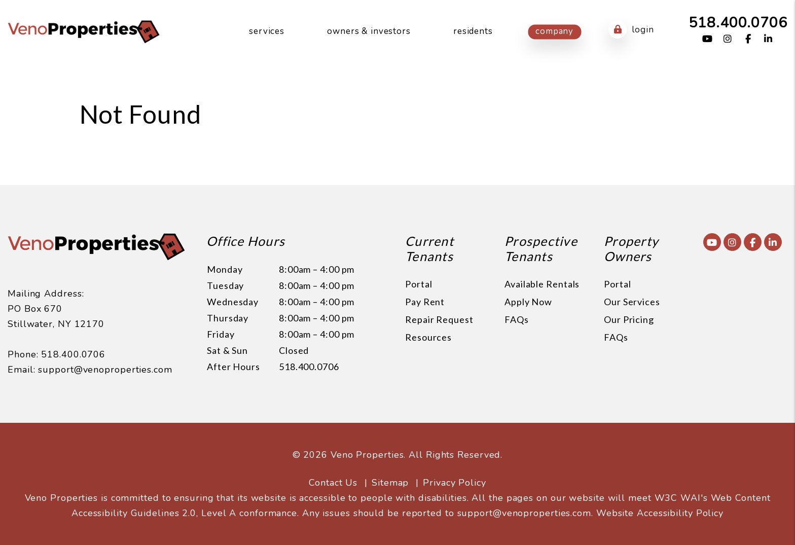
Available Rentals (542, 283)
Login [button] (631, 29)
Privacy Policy (454, 483)
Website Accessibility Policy (660, 513)
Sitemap (390, 483)
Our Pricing (629, 319)
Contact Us (333, 483)
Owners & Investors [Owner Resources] (368, 31)
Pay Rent (425, 301)
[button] (707, 39)
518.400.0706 (738, 22)
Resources (428, 337)
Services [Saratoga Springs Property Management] (266, 31)
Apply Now (528, 301)
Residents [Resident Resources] (473, 31)
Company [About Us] (554, 31)
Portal (418, 283)
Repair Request (439, 319)
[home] (84, 31)
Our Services (632, 301)
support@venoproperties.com (105, 370)
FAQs (516, 319)
